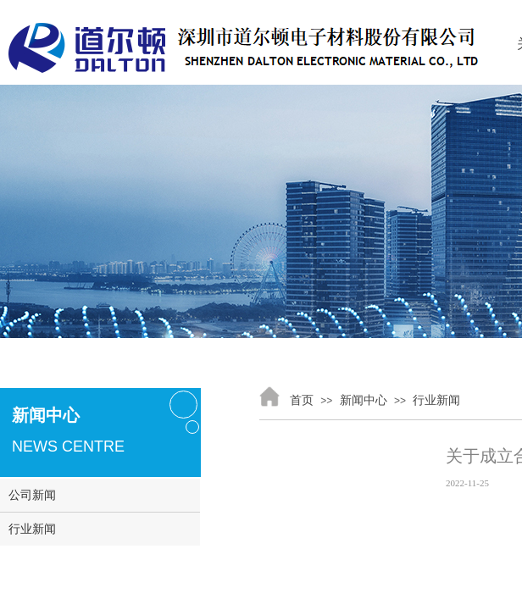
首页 (302, 400)
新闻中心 (363, 400)
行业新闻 (436, 400)
